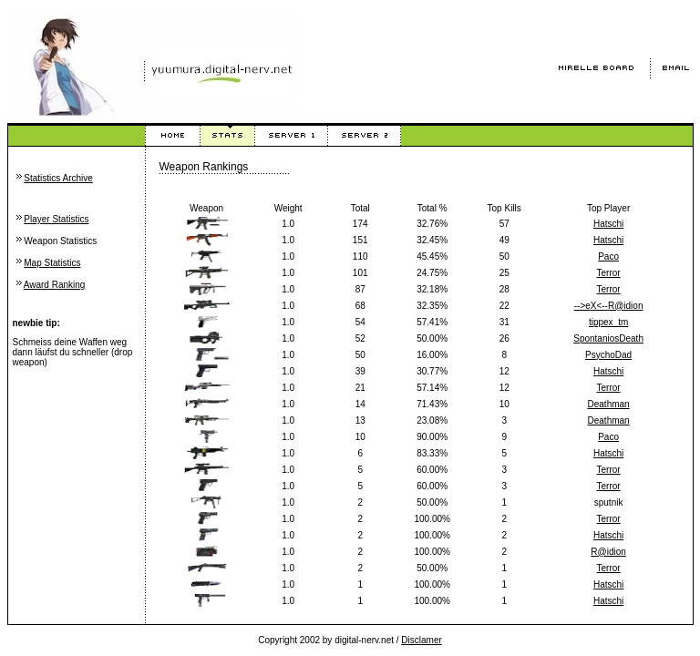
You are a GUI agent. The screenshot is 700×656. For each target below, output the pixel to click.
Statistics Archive (58, 178)
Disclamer (421, 640)
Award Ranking (55, 285)
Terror (609, 273)
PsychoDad (608, 355)
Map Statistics (52, 263)
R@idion (608, 552)
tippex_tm (608, 322)
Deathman (609, 404)
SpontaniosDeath (608, 338)
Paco (608, 256)
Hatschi (608, 224)
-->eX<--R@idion (608, 306)
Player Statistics (56, 219)
